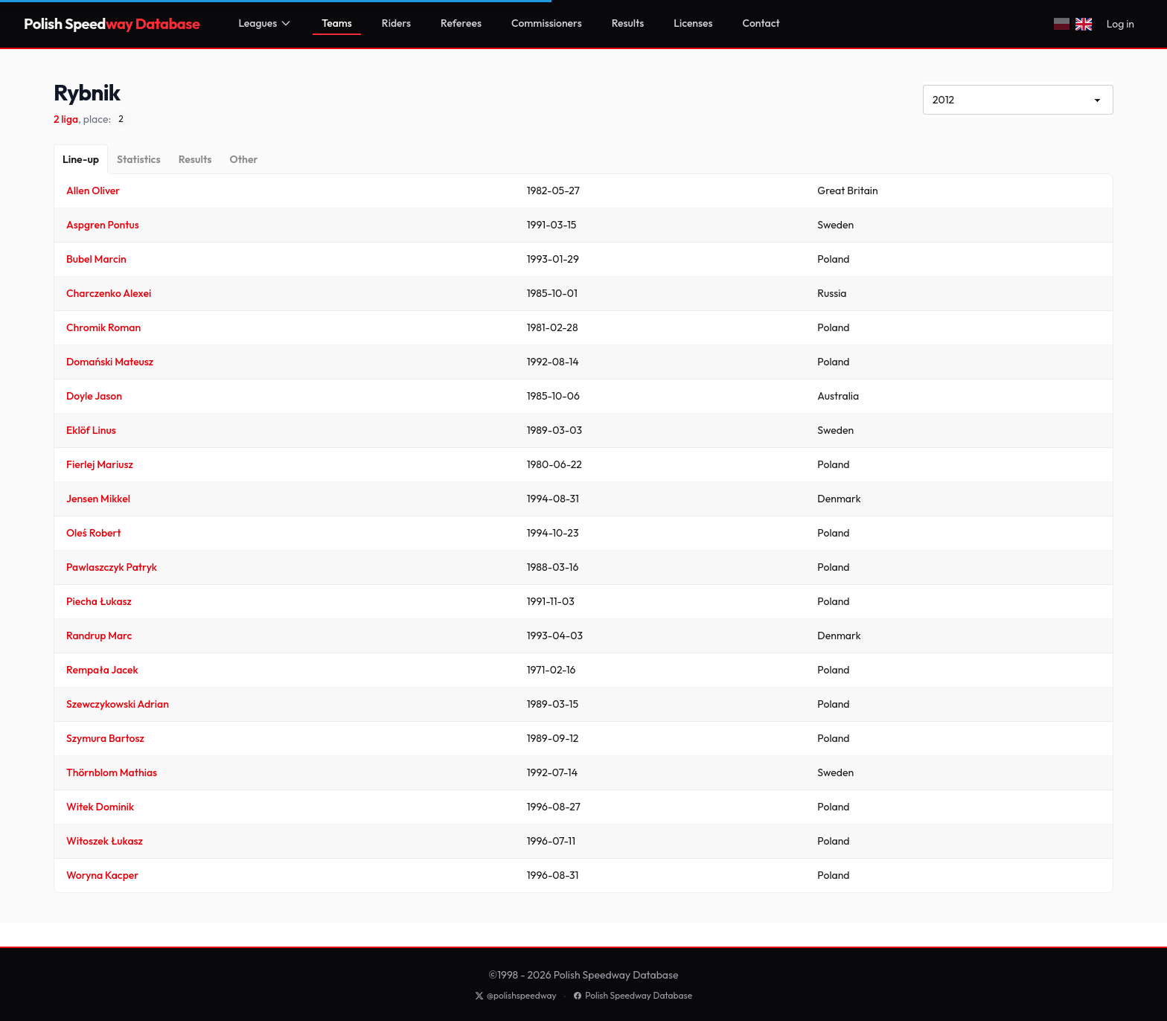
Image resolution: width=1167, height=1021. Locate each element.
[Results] (195, 159)
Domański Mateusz (109, 361)
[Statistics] (139, 159)
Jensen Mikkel (98, 498)
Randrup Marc (99, 635)
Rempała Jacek (102, 669)
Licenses (693, 23)
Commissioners (546, 23)
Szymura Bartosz (105, 738)
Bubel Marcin (96, 259)
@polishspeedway (516, 995)
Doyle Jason (94, 396)
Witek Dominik (100, 806)
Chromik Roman (103, 327)
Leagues (265, 23)
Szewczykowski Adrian (117, 704)
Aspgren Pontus (102, 224)
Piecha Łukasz (99, 601)
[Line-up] (81, 159)
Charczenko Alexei (108, 293)
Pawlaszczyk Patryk (111, 567)
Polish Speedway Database (632, 995)
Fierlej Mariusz (99, 464)
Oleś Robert (93, 533)
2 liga (66, 119)
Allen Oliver (93, 190)
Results (628, 23)
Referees (461, 23)
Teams (337, 23)
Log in (1120, 24)
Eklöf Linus (91, 430)
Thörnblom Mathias (111, 772)
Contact (761, 23)
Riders (396, 23)
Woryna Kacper (102, 875)
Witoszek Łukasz (104, 841)
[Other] (243, 159)
